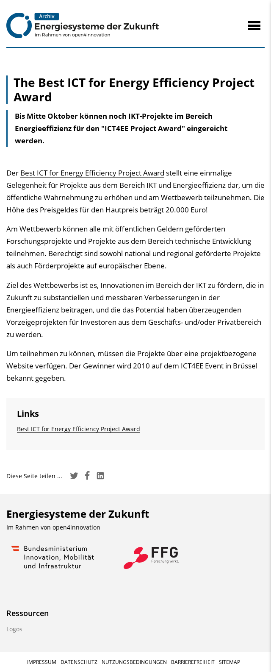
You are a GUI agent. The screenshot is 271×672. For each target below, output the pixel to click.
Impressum (41, 662)
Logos (14, 629)
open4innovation (76, 527)
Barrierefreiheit (193, 662)
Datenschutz (79, 662)
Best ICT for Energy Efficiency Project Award (92, 173)
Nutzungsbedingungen (134, 662)
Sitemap (229, 662)
